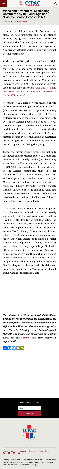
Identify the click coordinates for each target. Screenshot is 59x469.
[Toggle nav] (3, 3)
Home (5, 451)
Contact (22, 451)
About (13, 451)
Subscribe (29, 413)
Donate (32, 451)
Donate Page (28, 337)
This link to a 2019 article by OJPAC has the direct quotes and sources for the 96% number (29, 91)
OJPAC (29, 4)
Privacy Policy (44, 451)
